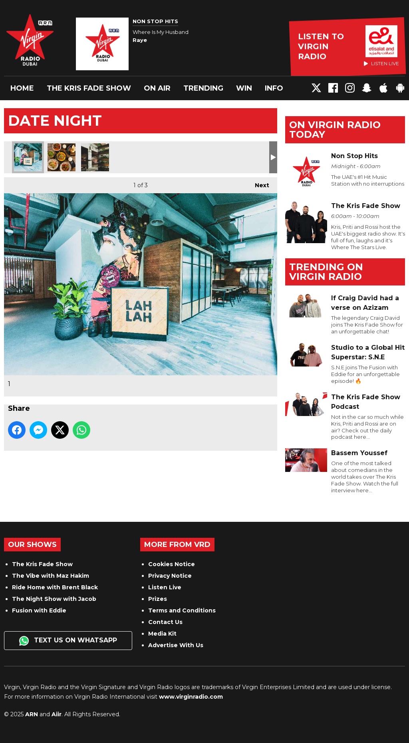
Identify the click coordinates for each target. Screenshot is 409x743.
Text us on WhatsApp (68, 641)
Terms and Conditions (182, 610)
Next (258, 183)
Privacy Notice (170, 575)
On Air (157, 88)
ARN (31, 714)
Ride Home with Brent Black (55, 587)
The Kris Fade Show (89, 88)
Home (22, 88)
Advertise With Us (175, 645)
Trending (203, 88)
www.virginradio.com (191, 696)
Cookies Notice (171, 564)
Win (244, 88)
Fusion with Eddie (39, 610)
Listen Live (164, 587)
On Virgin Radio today (335, 129)
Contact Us (165, 622)
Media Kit (162, 633)
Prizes (157, 598)
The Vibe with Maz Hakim (50, 575)
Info (274, 88)
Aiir (57, 714)
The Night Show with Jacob (54, 598)
